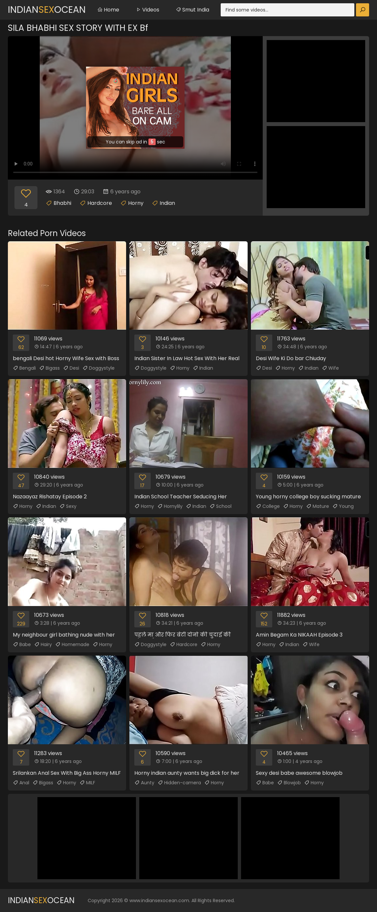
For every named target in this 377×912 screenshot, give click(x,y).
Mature (317, 506)
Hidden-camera (179, 782)
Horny (136, 203)
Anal (21, 782)
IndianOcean (47, 9)
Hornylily (170, 506)
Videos (147, 9)
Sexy (68, 506)
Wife (330, 368)
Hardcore (99, 203)
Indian (167, 203)
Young (343, 506)
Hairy (43, 644)
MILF (87, 782)
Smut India (192, 9)
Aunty (144, 782)
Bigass (49, 368)
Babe (22, 644)
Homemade (72, 644)
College (268, 506)
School (221, 506)
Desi (71, 368)
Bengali (24, 368)
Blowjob (289, 782)
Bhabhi (62, 203)
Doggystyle (98, 368)
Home (108, 9)
